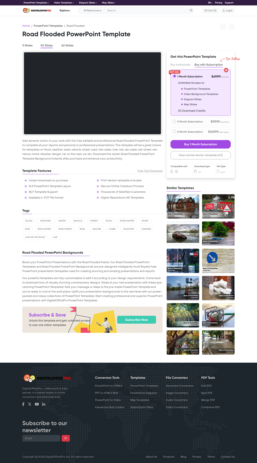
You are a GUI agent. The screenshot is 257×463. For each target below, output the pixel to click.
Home (26, 26)
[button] (227, 11)
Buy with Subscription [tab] (209, 64)
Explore (64, 10)
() (210, 10)
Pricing (218, 2)
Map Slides (108, 2)
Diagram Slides (87, 2)
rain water (44, 229)
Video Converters (177, 407)
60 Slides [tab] (67, 45)
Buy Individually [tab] (180, 64)
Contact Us (228, 456)
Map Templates (139, 400)
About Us (151, 456)
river (145, 221)
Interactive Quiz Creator (110, 407)
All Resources (91, 10)
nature (97, 229)
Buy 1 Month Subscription (200, 144)
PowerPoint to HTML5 (108, 385)
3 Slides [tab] (27, 45)
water (62, 221)
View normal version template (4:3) (201, 155)
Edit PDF (206, 385)
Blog (183, 456)
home (112, 229)
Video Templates (63, 2)
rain (82, 229)
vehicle (77, 221)
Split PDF (207, 393)
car (55, 237)
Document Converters (179, 385)
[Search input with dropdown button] (148, 10)
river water (127, 221)
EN (209, 2)
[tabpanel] (92, 93)
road (109, 221)
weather (45, 221)
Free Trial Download (150, 171)
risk (27, 229)
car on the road (35, 237)
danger (146, 229)
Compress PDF (210, 407)
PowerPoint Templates (35, 2)
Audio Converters (177, 400)
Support (229, 2)
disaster (128, 229)
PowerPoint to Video (108, 400)
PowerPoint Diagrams (143, 393)
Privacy (196, 456)
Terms (211, 456)
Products (168, 456)
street (94, 221)
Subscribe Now (136, 320)
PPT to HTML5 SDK (106, 393)
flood (28, 221)
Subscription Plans (141, 407)
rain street (65, 229)
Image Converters (177, 393)
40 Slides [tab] (46, 45)
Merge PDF (208, 400)
